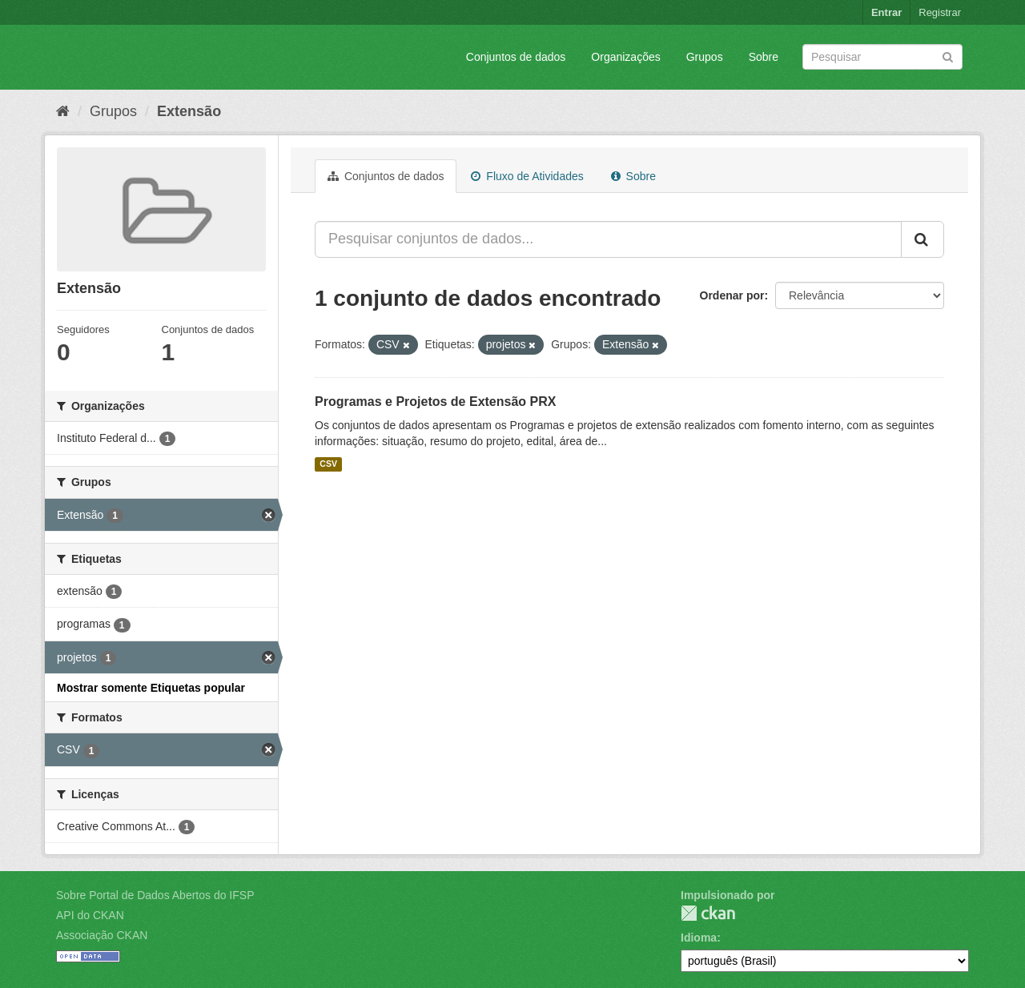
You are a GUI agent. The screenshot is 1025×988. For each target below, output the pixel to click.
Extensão (189, 111)
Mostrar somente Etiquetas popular (151, 687)
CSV (328, 464)
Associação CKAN (101, 935)
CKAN (708, 913)
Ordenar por (732, 295)
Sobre (763, 56)
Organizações (625, 56)
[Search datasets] (882, 57)
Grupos (704, 56)
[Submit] (948, 55)
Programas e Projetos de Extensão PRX (435, 401)
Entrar (886, 12)
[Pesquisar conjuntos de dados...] (608, 239)
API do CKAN (90, 915)
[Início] (63, 111)
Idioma (699, 937)
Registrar (939, 12)
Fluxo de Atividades (527, 176)
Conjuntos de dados (516, 56)
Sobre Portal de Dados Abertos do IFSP (155, 895)
